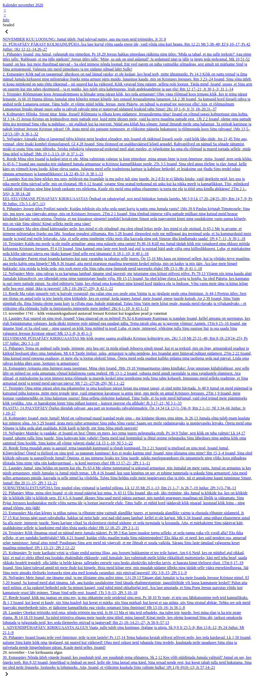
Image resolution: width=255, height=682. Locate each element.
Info (6, 20)
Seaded (8, 25)
